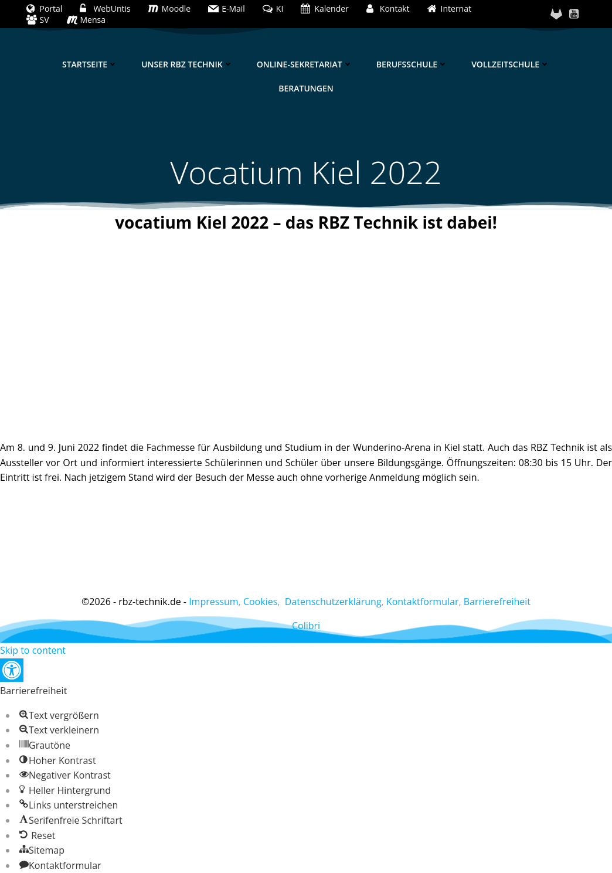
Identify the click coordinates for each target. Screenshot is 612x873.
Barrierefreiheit (497, 601)
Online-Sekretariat (305, 64)
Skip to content (33, 650)
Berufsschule (412, 64)
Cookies (260, 601)
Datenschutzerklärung (333, 601)
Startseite (90, 64)
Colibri (306, 625)
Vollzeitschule (510, 64)
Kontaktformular (422, 601)
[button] (11, 670)
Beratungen (305, 88)
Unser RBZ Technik (187, 64)
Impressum (213, 601)
